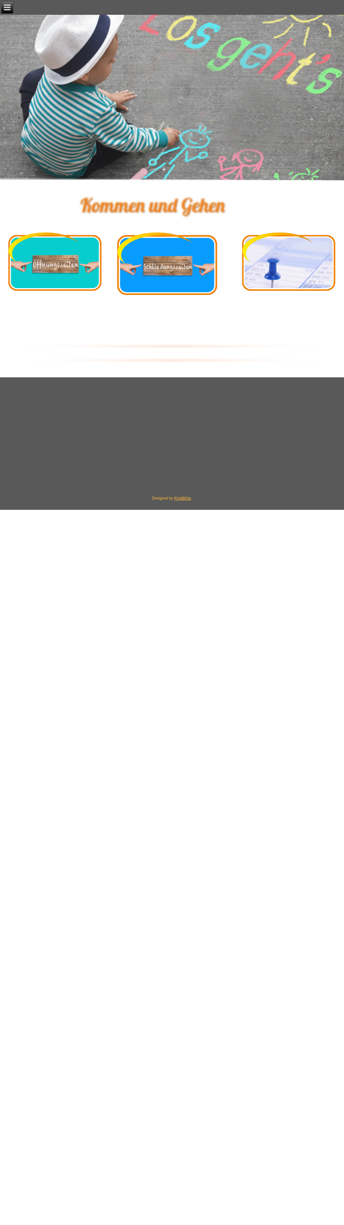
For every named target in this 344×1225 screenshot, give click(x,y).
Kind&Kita (182, 498)
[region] (172, 205)
